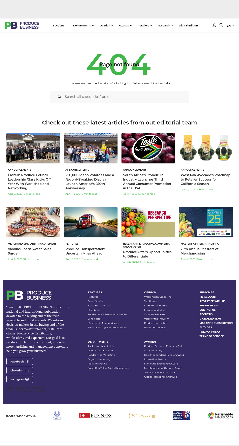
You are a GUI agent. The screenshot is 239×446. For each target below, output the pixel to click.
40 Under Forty (153, 349)
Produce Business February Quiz (163, 345)
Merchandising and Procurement (108, 326)
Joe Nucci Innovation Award (160, 371)
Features (93, 295)
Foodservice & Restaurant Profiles (108, 313)
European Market (154, 308)
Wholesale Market (155, 313)
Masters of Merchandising (103, 322)
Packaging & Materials (101, 345)
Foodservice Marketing (101, 353)
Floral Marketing (97, 362)
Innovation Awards (155, 358)
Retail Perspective (154, 326)
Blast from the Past (99, 304)
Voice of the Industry (156, 317)
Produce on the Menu (157, 322)
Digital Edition (188, 25)
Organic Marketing (99, 358)
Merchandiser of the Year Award (163, 366)
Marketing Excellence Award (161, 362)
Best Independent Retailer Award (164, 353)
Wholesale (94, 317)
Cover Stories (95, 300)
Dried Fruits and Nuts (101, 349)
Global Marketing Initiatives (160, 375)
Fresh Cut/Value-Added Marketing (108, 366)
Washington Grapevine (158, 295)
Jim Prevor (150, 300)
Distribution (95, 308)
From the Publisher (155, 304)
